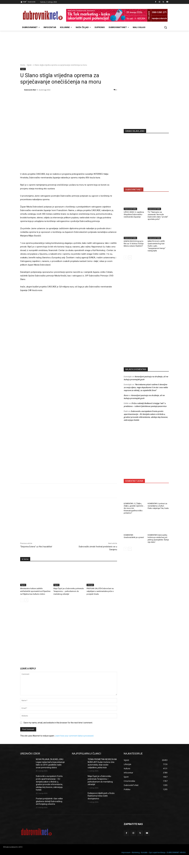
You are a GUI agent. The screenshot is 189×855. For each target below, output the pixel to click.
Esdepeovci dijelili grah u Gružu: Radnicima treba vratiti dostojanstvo (101, 796)
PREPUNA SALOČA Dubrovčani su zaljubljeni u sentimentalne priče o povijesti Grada (100, 591)
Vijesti (29, 65)
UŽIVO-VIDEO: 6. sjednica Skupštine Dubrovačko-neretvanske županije (134, 214)
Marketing (136, 852)
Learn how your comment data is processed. (74, 736)
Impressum (126, 852)
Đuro (126, 395)
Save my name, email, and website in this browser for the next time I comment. (58, 723)
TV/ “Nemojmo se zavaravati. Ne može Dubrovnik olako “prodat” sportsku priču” (158, 215)
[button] (165, 27)
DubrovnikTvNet (130, 209)
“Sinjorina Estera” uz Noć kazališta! (36, 546)
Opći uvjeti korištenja (157, 852)
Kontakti (144, 852)
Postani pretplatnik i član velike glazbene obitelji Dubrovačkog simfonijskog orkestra (49, 801)
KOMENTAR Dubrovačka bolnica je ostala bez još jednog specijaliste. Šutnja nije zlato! (158, 538)
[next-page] (26, 600)
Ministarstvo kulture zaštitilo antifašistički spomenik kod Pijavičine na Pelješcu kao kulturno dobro (35, 591)
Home (22, 65)
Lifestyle (90, 585)
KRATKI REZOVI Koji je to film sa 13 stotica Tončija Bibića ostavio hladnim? (133, 243)
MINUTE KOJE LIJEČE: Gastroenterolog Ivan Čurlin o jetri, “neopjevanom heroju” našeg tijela (156, 246)
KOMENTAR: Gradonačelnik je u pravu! (134, 536)
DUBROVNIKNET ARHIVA (176, 852)
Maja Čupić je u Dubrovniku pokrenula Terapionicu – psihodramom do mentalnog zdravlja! (68, 591)
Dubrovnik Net (30, 90)
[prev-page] (22, 600)
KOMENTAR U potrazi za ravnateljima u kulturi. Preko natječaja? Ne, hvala (158, 505)
